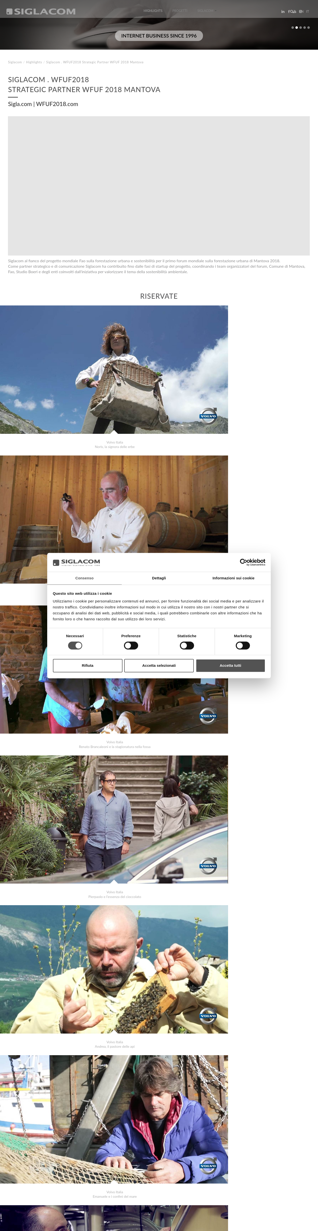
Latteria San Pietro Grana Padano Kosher (49, 1164)
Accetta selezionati (159, 666)
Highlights (153, 13)
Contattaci (111, 1182)
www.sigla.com (296, 1224)
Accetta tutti (230, 666)
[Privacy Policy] (20, 1223)
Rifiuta (87, 666)
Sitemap (52, 1182)
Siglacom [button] (207, 13)
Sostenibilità (81, 1182)
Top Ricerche (25, 1182)
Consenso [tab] (84, 578)
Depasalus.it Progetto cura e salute (45, 1159)
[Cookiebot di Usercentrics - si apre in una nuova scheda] (243, 562)
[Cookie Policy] (45, 1223)
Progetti (180, 13)
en (299, 13)
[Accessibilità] (118, 1223)
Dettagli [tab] (159, 578)
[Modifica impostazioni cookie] (82, 1223)
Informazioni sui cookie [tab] (234, 578)
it (305, 13)
